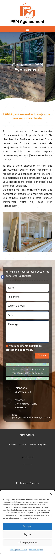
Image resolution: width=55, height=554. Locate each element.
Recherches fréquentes (27, 483)
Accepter (27, 526)
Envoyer (42, 355)
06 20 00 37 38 (23, 391)
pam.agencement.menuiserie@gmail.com (31, 417)
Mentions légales (36, 550)
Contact (23, 445)
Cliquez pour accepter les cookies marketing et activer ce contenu (27, 371)
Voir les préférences (27, 542)
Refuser (28, 534)
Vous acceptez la (24, 348)
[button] (50, 493)
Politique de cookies (18, 550)
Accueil (12, 445)
